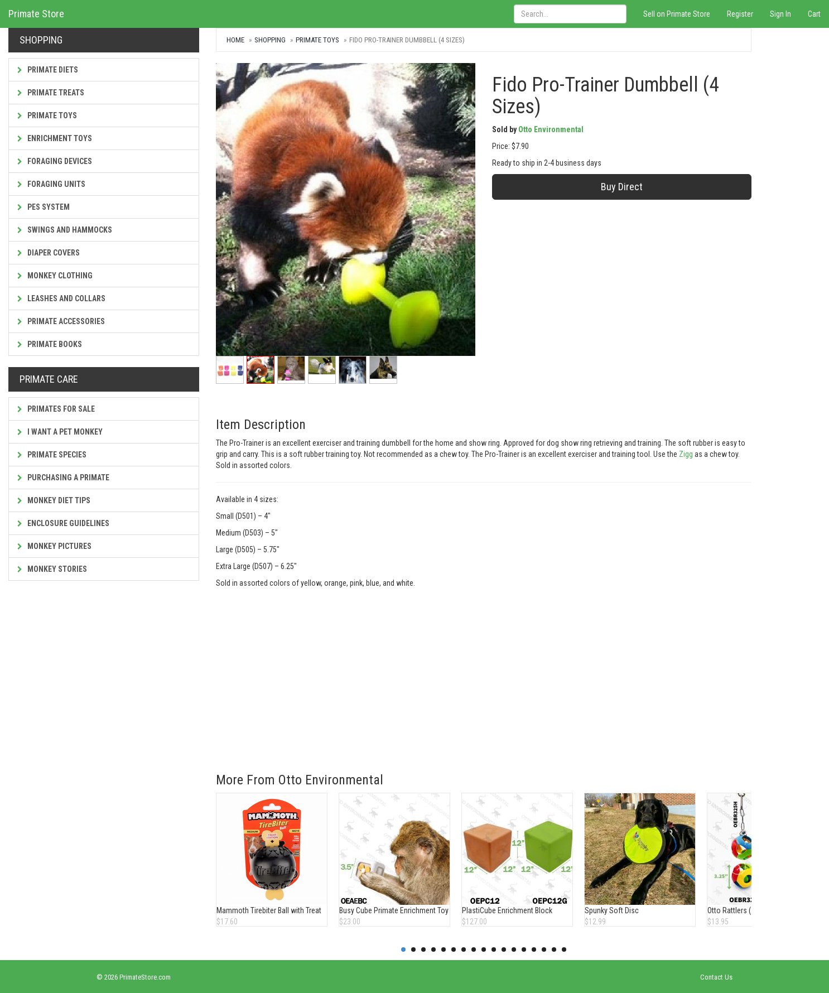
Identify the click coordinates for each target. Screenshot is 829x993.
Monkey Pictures (54, 546)
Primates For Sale (56, 408)
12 (514, 949)
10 (493, 949)
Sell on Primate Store (676, 13)
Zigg (686, 454)
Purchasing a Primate (63, 477)
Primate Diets (47, 69)
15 (544, 949)
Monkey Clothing (55, 275)
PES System (43, 207)
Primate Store (36, 14)
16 (554, 949)
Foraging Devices (54, 161)
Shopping (270, 40)
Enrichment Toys (54, 138)
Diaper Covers (48, 252)
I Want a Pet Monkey (60, 431)
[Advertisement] (484, 672)
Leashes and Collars (61, 298)
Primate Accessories (61, 321)
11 (504, 949)
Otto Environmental (551, 129)
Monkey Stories (52, 569)
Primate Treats (50, 92)
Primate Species (51, 454)
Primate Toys (47, 115)
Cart (814, 13)
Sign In (780, 13)
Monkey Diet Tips (53, 500)
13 (524, 949)
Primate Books (49, 344)
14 (534, 949)
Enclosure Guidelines (63, 523)
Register (740, 13)
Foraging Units (51, 184)
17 (564, 949)
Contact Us (716, 977)
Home (235, 40)
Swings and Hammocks (64, 229)
